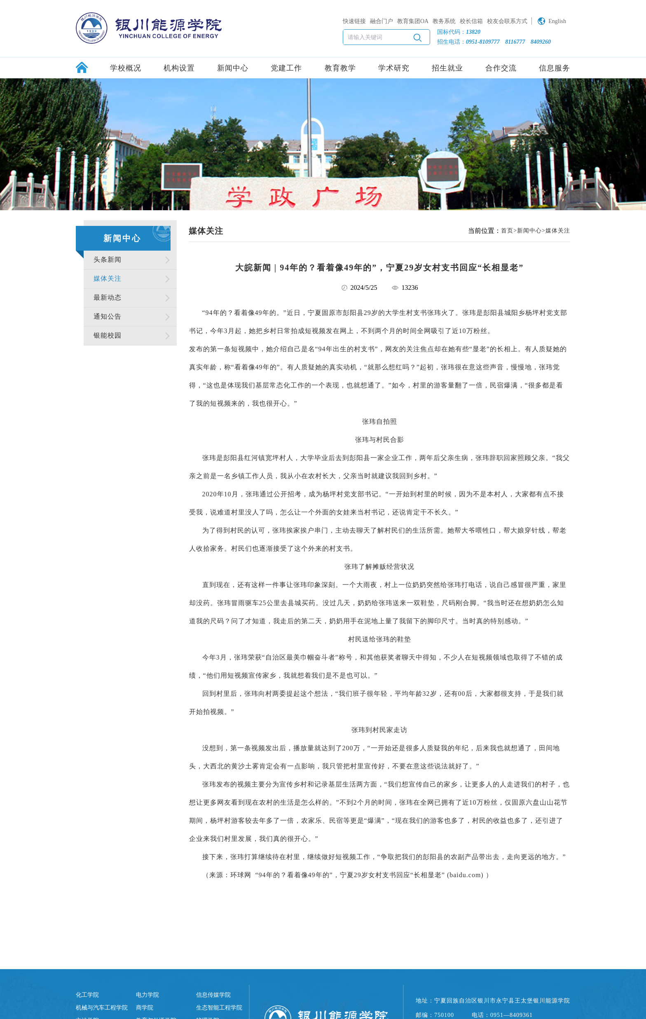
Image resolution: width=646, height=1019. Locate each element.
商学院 (144, 1008)
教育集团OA (412, 21)
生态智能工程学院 (219, 1008)
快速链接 (354, 21)
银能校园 (108, 335)
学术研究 (394, 68)
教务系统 (444, 21)
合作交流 (501, 68)
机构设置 (179, 68)
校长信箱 (471, 21)
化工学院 (87, 995)
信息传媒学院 (213, 995)
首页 (507, 231)
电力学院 (147, 995)
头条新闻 (108, 259)
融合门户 (381, 21)
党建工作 (286, 68)
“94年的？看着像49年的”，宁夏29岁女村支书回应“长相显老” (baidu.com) (369, 874)
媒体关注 (108, 278)
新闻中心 (232, 68)
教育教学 (340, 68)
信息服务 (554, 68)
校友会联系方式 (507, 21)
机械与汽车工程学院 (102, 1008)
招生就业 (447, 68)
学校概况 (125, 68)
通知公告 (108, 316)
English (557, 21)
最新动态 (108, 297)
